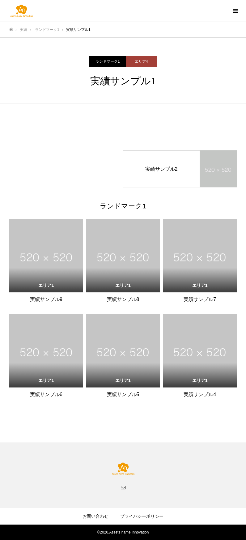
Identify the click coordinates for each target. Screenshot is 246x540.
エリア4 (141, 61)
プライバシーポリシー (141, 516)
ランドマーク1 (107, 61)
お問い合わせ (95, 516)
